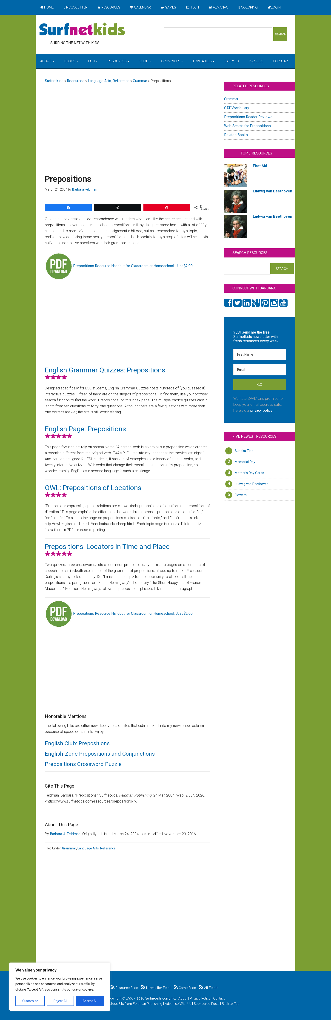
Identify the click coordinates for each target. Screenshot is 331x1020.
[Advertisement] (127, 123)
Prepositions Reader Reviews (248, 117)
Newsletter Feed (156, 988)
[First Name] (259, 354)
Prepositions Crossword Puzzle (83, 764)
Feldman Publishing (147, 1004)
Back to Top (231, 1004)
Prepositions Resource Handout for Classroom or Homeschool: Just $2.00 (133, 266)
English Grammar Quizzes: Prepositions (105, 370)
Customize (30, 1001)
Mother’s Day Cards (249, 473)
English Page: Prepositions (85, 429)
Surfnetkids (54, 81)
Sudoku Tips (244, 451)
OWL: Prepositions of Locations (93, 488)
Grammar (140, 81)
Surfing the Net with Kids (82, 29)
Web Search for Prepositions (247, 126)
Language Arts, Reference (108, 81)
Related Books (236, 135)
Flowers (241, 495)
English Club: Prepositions (77, 743)
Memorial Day (245, 462)
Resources (75, 81)
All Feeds (208, 988)
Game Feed (185, 988)
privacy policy (261, 410)
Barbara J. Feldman (65, 834)
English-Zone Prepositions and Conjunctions (100, 754)
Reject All (60, 1001)
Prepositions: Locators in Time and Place (107, 547)
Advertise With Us (178, 1004)
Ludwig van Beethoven (251, 484)
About (182, 998)
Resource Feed (124, 988)
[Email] (259, 369)
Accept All (90, 1001)
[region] (59, 987)
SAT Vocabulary (236, 108)
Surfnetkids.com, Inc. (160, 998)
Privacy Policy (200, 998)
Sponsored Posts (206, 1004)
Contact (219, 998)
